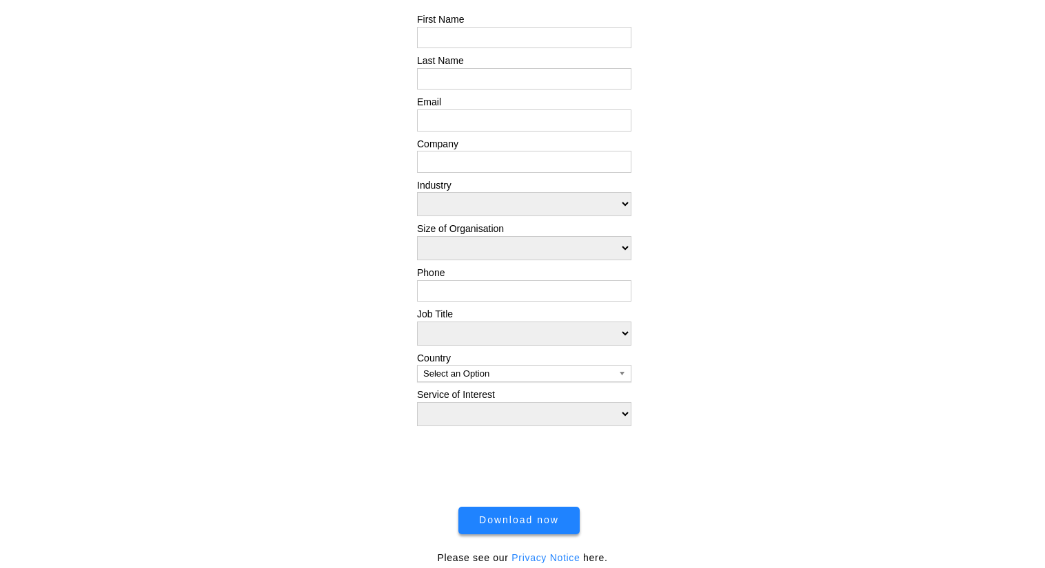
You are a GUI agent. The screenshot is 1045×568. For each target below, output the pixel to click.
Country (434, 358)
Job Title (435, 313)
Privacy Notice (545, 557)
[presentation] (524, 462)
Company (437, 143)
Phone (431, 272)
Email (429, 101)
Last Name (440, 60)
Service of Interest (456, 394)
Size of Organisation (460, 228)
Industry (434, 185)
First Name (440, 19)
